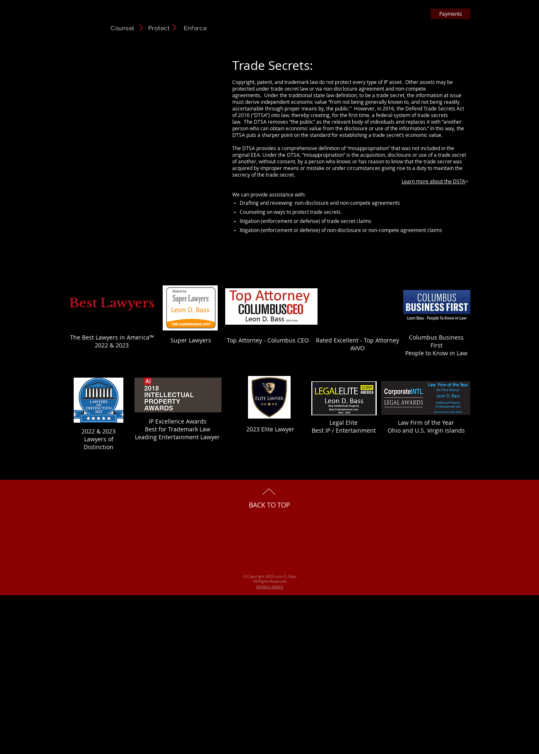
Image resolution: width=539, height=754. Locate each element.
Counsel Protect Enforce (159, 28)
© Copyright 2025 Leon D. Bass (269, 576)
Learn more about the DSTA (433, 181)
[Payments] (450, 14)
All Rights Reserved (269, 581)
